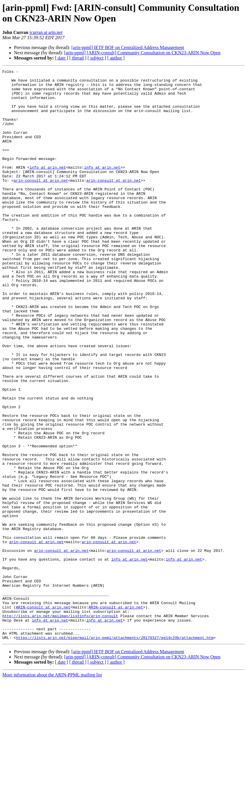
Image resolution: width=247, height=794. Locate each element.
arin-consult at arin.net (41, 203)
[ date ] (61, 57)
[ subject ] (97, 57)
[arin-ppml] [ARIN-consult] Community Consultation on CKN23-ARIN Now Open (142, 52)
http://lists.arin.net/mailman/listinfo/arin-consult (60, 725)
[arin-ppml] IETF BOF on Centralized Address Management (127, 47)
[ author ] (116, 57)
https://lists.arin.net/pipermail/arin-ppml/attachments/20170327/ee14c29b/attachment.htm (115, 751)
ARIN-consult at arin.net (43, 715)
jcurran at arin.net (45, 32)
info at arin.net (48, 187)
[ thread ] (77, 57)
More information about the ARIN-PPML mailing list (52, 788)
